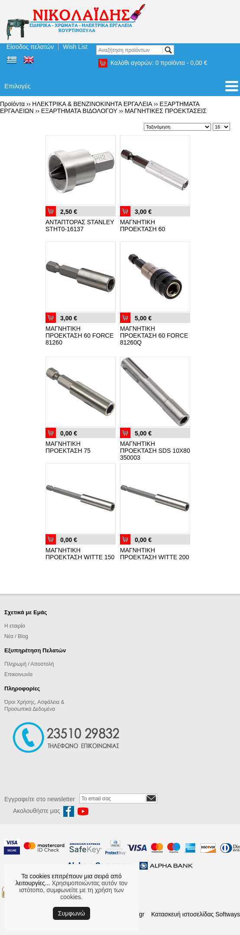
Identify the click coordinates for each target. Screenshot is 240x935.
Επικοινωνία (18, 674)
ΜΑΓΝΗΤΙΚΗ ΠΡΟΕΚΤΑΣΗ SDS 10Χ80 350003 (155, 450)
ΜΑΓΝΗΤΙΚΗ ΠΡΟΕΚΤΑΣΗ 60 (142, 225)
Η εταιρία (14, 626)
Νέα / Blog (16, 636)
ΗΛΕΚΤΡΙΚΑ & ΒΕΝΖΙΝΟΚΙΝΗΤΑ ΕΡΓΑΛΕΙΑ (92, 103)
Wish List (75, 46)
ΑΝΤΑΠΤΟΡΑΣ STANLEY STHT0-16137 (79, 225)
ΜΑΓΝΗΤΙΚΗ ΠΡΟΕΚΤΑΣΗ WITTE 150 (79, 554)
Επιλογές (17, 86)
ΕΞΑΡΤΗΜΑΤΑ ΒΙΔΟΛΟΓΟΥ (79, 110)
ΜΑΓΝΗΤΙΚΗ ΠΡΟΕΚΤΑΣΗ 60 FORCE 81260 (79, 335)
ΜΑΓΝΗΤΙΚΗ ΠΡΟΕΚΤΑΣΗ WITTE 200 (154, 554)
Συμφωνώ (71, 913)
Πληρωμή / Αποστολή (29, 664)
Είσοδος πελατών (30, 46)
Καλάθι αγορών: (158, 62)
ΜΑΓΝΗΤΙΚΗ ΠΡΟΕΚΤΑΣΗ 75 (68, 447)
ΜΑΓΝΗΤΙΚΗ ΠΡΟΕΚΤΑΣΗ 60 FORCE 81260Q (154, 335)
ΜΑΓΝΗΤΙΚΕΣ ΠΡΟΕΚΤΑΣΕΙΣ (166, 110)
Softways (227, 914)
